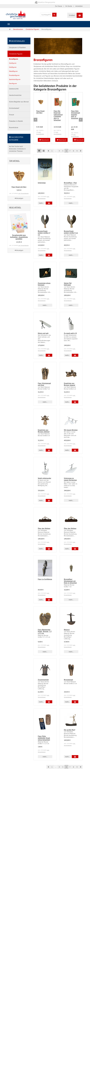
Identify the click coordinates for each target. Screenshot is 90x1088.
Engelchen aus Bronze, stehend (43, 431)
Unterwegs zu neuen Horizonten (70, 479)
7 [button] (69, 151)
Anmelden (79, 6)
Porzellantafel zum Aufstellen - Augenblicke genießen (19, 237)
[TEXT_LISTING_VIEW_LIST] (39, 151)
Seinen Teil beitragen (68, 284)
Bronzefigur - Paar (70, 183)
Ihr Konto (68, 6)
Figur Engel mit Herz (40, 112)
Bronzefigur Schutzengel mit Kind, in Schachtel (70, 581)
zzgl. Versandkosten (23, 193)
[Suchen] (54, 15)
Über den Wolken (44, 528)
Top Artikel (14, 161)
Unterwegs (42, 183)
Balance (67, 630)
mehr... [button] (41, 203)
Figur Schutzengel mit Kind (44, 384)
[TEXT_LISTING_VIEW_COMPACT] (43, 151)
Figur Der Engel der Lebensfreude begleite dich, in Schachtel (58, 115)
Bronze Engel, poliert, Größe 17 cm (44, 233)
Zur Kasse (58, 6)
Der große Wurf (69, 730)
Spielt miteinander (44, 478)
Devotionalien (18, 41)
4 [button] (59, 151)
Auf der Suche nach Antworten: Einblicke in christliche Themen (17, 148)
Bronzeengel (68, 680)
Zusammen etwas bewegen (44, 284)
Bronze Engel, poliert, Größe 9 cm (71, 232)
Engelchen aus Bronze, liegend (69, 384)
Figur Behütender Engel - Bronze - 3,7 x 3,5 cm (45, 631)
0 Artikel (72, 15)
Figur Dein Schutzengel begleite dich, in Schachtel (75, 114)
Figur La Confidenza (45, 579)
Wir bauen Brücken (71, 430)
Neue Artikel (15, 207)
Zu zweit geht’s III (70, 333)
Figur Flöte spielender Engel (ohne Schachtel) (44, 738)
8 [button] (73, 151)
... (55, 151)
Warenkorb (44, 140)
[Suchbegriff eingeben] (46, 15)
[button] (48, 151)
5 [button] (62, 151)
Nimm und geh (43, 333)
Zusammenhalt (43, 680)
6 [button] (66, 151)
